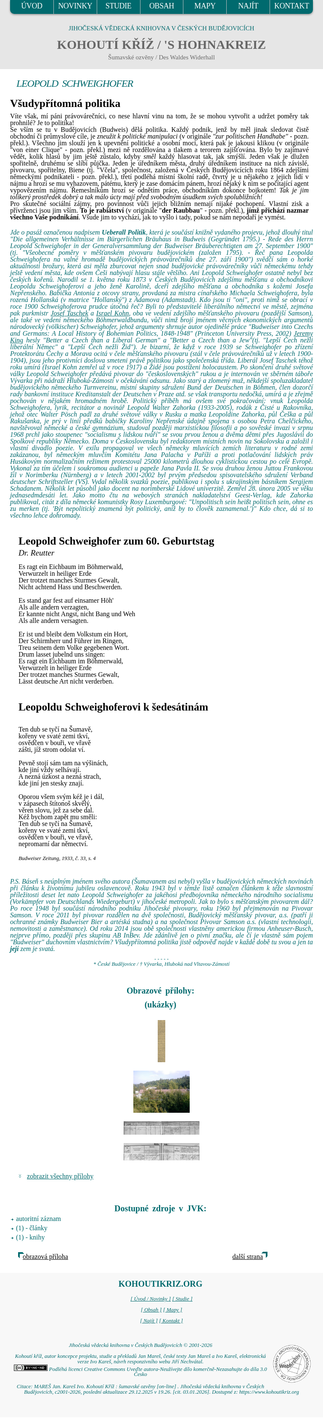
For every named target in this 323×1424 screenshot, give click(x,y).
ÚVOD (31, 6)
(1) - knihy (30, 1237)
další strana (248, 1256)
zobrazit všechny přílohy (60, 1176)
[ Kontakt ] (171, 1321)
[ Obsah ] (151, 1310)
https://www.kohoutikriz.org (269, 1392)
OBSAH (161, 6)
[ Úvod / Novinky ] (150, 1299)
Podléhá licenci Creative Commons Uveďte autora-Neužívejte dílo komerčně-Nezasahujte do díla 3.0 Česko (140, 1372)
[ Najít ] (149, 1321)
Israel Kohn (112, 313)
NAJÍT (248, 6)
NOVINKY (75, 6)
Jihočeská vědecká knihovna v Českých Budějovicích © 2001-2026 (140, 1345)
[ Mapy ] (173, 1310)
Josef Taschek (69, 313)
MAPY (204, 6)
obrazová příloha (45, 1256)
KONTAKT (291, 6)
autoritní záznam (38, 1218)
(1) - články (32, 1228)
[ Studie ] (182, 1299)
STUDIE (119, 6)
